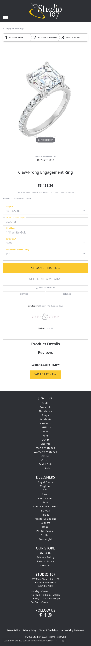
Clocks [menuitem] (45, 456)
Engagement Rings (15, 28)
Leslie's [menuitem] (45, 522)
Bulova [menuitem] (45, 510)
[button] (36, 136)
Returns (67, 294)
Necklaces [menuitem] (45, 411)
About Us (45, 553)
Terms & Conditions (49, 630)
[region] (45, 101)
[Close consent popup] (63, 641)
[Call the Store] (45, 585)
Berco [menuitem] (45, 494)
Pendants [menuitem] (46, 419)
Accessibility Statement (72, 630)
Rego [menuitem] (45, 526)
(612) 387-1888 (45, 160)
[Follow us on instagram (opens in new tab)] (49, 615)
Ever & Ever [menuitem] (45, 498)
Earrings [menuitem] (45, 423)
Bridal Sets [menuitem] (45, 464)
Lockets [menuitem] (46, 468)
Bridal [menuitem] (45, 403)
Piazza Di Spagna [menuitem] (45, 518)
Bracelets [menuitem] (45, 407)
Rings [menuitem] (45, 415)
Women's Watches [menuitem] (45, 451)
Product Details (45, 343)
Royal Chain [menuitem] (45, 482)
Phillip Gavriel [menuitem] (45, 531)
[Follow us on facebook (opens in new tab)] (45, 615)
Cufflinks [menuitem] (45, 427)
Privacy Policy (45, 557)
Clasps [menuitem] (45, 460)
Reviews (45, 352)
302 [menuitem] (45, 490)
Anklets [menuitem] (45, 431)
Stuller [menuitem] (45, 535)
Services (45, 565)
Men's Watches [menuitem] (45, 447)
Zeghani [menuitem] (45, 486)
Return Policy (45, 561)
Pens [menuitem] (45, 435)
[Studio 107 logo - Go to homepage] (45, 11)
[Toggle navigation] (6, 17)
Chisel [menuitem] (46, 502)
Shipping (24, 294)
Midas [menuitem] (45, 514)
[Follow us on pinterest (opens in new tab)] (41, 615)
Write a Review (45, 374)
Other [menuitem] (45, 439)
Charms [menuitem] (46, 443)
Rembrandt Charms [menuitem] (45, 506)
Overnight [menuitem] (45, 539)
